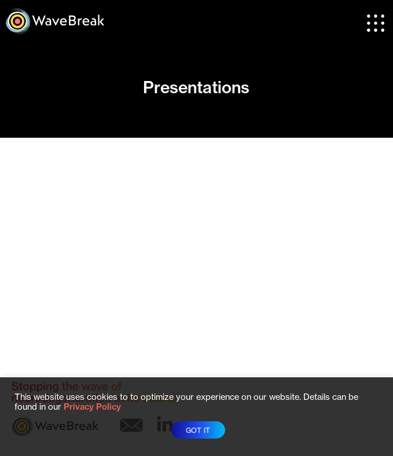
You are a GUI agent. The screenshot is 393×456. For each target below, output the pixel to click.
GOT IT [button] (198, 430)
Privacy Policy (92, 407)
